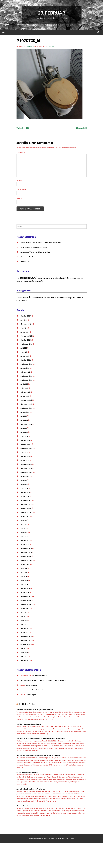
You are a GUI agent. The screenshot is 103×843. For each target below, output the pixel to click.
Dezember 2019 (26, 400)
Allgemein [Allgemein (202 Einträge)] (27, 277)
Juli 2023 (24, 348)
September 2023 (26, 344)
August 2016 (25, 476)
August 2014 (25, 564)
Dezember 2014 (26, 548)
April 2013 (24, 620)
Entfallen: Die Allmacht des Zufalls (29, 724)
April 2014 (24, 580)
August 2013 (25, 608)
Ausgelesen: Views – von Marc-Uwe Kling (35, 252)
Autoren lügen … (31, 695)
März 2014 (24, 584)
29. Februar (51, 13)
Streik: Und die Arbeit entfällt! (27, 772)
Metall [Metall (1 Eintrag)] (19, 281)
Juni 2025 (24, 320)
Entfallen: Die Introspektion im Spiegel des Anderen (35, 710)
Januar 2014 (25, 592)
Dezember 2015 (26, 500)
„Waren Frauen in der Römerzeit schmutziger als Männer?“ (41, 242)
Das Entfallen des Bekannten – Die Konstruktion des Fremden (38, 755)
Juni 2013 (24, 612)
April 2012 (24, 652)
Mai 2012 (24, 648)
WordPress (50, 838)
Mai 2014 (24, 576)
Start (3, 32)
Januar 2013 (25, 632)
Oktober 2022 (26, 360)
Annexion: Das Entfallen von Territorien (31, 789)
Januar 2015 (25, 544)
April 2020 (24, 384)
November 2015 (26, 504)
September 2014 (26, 560)
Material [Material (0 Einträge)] (80, 278)
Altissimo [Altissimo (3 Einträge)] (19, 297)
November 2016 (26, 468)
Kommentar (21, 152)
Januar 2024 (25, 332)
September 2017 (26, 448)
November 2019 (26, 404)
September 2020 (26, 380)
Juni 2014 (24, 572)
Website (19, 199)
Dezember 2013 (26, 596)
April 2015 (24, 532)
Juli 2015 (24, 520)
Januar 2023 (25, 356)
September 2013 (26, 604)
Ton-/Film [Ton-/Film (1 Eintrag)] (19, 300)
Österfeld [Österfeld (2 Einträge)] (28, 301)
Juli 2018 (24, 428)
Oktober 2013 (26, 600)
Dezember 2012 (26, 636)
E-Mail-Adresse (22, 190)
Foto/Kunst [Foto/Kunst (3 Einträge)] (42, 297)
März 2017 (24, 452)
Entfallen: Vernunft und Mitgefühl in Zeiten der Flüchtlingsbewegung (41, 738)
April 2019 (24, 420)
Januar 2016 (25, 496)
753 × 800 (50, 46)
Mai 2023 (24, 352)
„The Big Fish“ (25, 262)
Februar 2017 (25, 456)
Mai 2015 (24, 528)
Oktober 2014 (26, 556)
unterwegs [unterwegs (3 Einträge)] (38, 281)
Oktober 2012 (26, 644)
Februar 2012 (25, 660)
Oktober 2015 (26, 508)
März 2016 (24, 488)
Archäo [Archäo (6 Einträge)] (25, 297)
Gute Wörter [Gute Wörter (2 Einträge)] (66, 297)
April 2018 (24, 432)
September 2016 (26, 472)
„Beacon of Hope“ (27, 257)
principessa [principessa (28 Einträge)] (76, 297)
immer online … (60, 680)
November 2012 (26, 640)
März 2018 (24, 436)
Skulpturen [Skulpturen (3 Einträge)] (28, 281)
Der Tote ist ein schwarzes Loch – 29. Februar (37, 680)
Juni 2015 (24, 524)
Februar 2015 (25, 540)
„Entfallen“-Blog (27, 704)
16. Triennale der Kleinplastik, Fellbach (34, 247)
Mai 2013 (24, 616)
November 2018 (26, 424)
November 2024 (26, 324)
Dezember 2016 (26, 464)
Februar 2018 (25, 440)
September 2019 (26, 408)
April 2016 (24, 484)
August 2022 (25, 368)
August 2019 (25, 412)
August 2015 (25, 516)
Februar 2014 (25, 588)
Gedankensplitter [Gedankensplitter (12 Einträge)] (54, 297)
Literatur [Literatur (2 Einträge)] (73, 278)
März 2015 (24, 536)
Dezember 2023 (26, 336)
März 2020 (24, 388)
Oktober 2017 (26, 444)
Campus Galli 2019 (40, 675)
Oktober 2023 (26, 340)
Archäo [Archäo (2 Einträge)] (41, 278)
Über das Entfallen (23, 806)
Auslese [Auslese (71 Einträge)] (34, 297)
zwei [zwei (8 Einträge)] (23, 300)
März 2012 (24, 656)
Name (19, 181)
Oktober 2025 (26, 316)
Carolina (71, 838)
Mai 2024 (24, 328)
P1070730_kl (30, 46)
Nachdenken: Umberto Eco (35, 690)
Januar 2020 (25, 396)
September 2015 (26, 512)
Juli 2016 (24, 480)
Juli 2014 (24, 568)
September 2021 (26, 376)
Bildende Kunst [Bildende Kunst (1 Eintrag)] (50, 278)
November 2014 (26, 552)
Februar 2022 (25, 372)
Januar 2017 (25, 460)
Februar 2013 (25, 628)
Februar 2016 (25, 492)
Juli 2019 (24, 416)
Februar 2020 (25, 392)
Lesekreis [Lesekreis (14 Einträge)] (62, 278)
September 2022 (26, 364)
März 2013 (24, 624)
